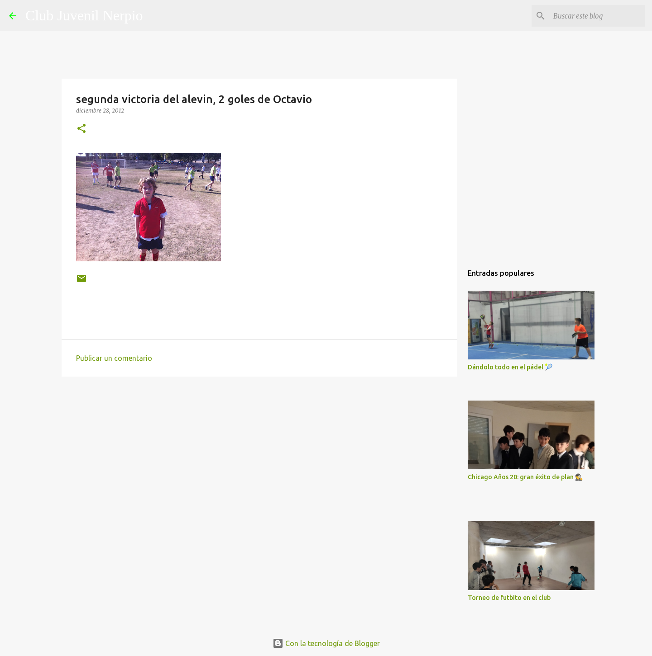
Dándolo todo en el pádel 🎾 (510, 367)
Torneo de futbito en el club (509, 597)
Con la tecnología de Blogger (326, 643)
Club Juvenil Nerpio (84, 15)
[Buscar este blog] (597, 16)
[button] (81, 129)
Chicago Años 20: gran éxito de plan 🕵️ (525, 477)
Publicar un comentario (114, 358)
